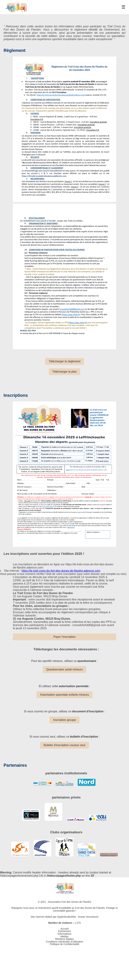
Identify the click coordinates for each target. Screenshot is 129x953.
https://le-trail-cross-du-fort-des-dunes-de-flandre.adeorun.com (61, 570)
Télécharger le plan (64, 371)
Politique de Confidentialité (64, 944)
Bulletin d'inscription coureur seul (64, 745)
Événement (64, 931)
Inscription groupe (64, 719)
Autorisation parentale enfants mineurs (64, 694)
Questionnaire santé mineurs (64, 669)
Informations (64, 933)
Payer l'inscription (64, 636)
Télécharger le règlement (64, 361)
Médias (64, 936)
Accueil (64, 928)
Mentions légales (64, 939)
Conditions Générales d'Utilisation (64, 941)
